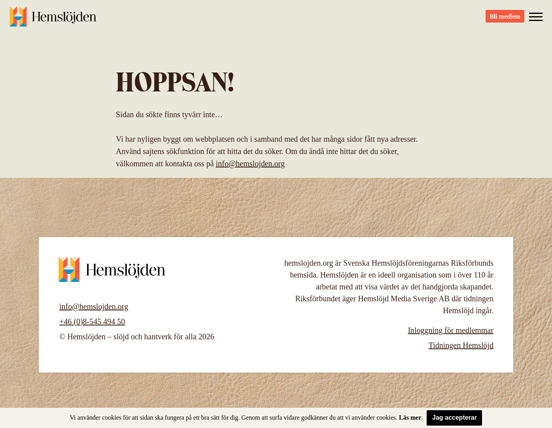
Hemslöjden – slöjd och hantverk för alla (52, 19)
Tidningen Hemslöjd (461, 345)
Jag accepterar (454, 417)
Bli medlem (505, 20)
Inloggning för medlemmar (450, 330)
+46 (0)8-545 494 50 (92, 321)
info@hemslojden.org (250, 163)
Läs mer (410, 417)
